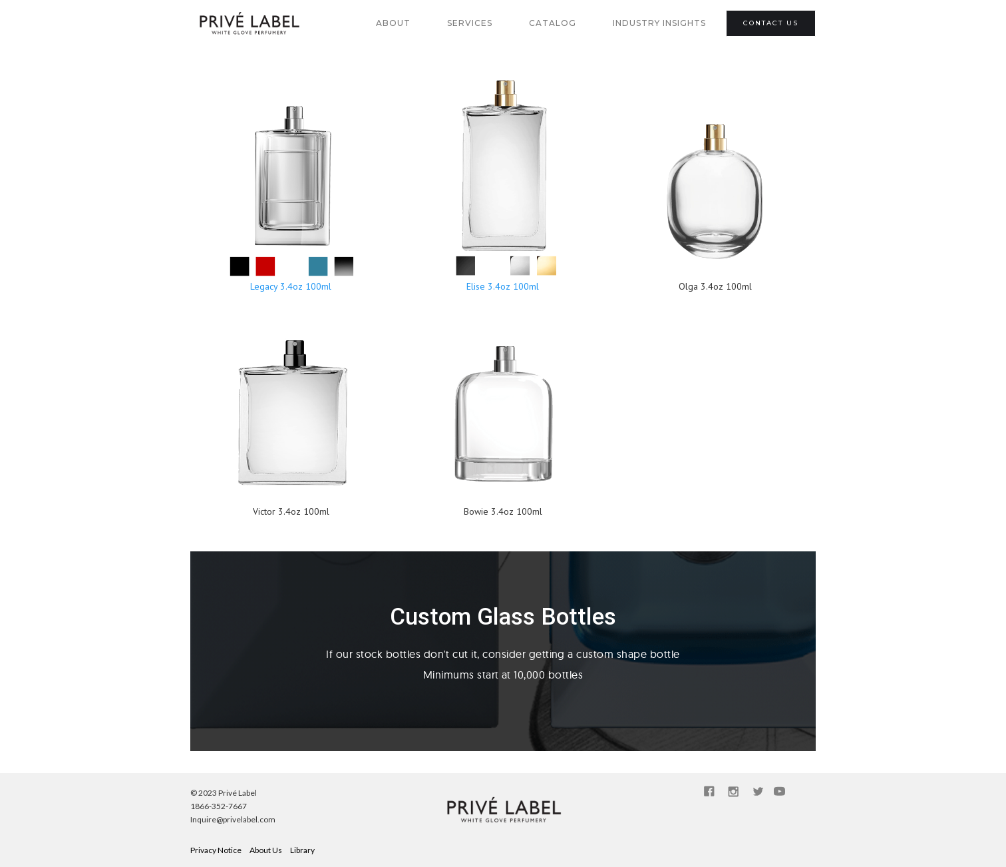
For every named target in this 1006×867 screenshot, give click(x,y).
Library (302, 850)
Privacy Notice (216, 850)
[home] (248, 23)
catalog (552, 23)
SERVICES (469, 23)
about (393, 23)
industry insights (659, 23)
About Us (266, 850)
